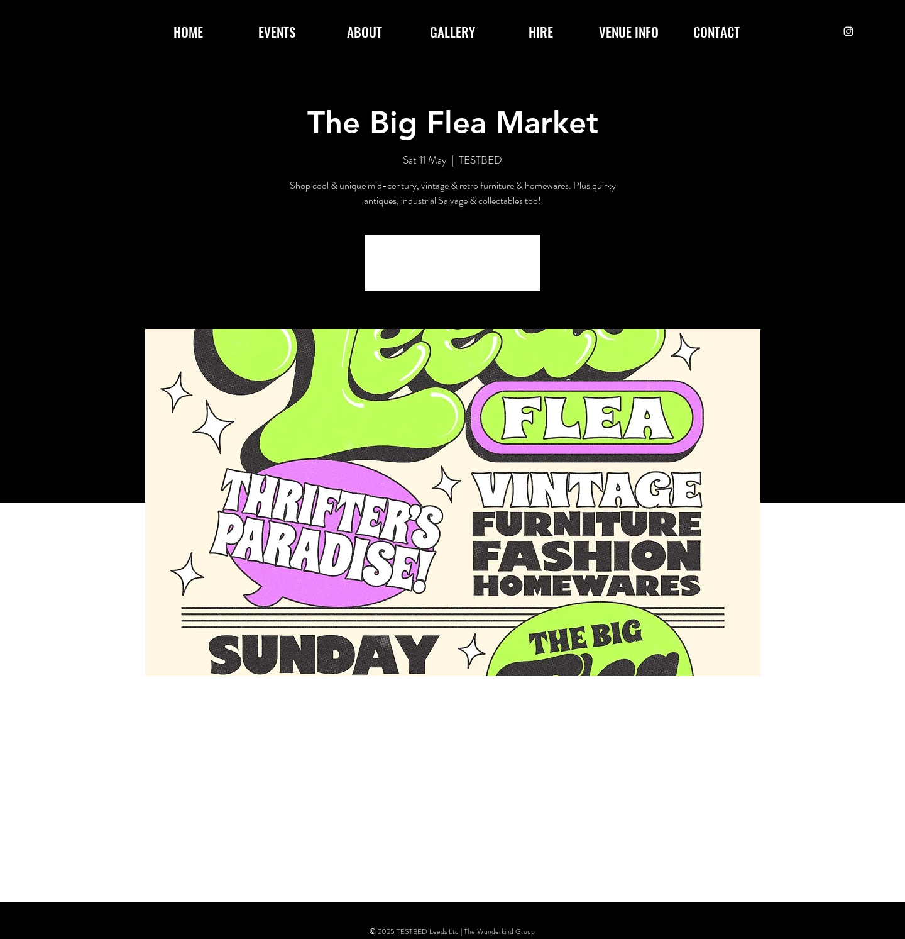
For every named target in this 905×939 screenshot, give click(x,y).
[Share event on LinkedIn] (255, 869)
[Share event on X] (225, 869)
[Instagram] (848, 31)
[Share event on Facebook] (194, 869)
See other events (452, 270)
